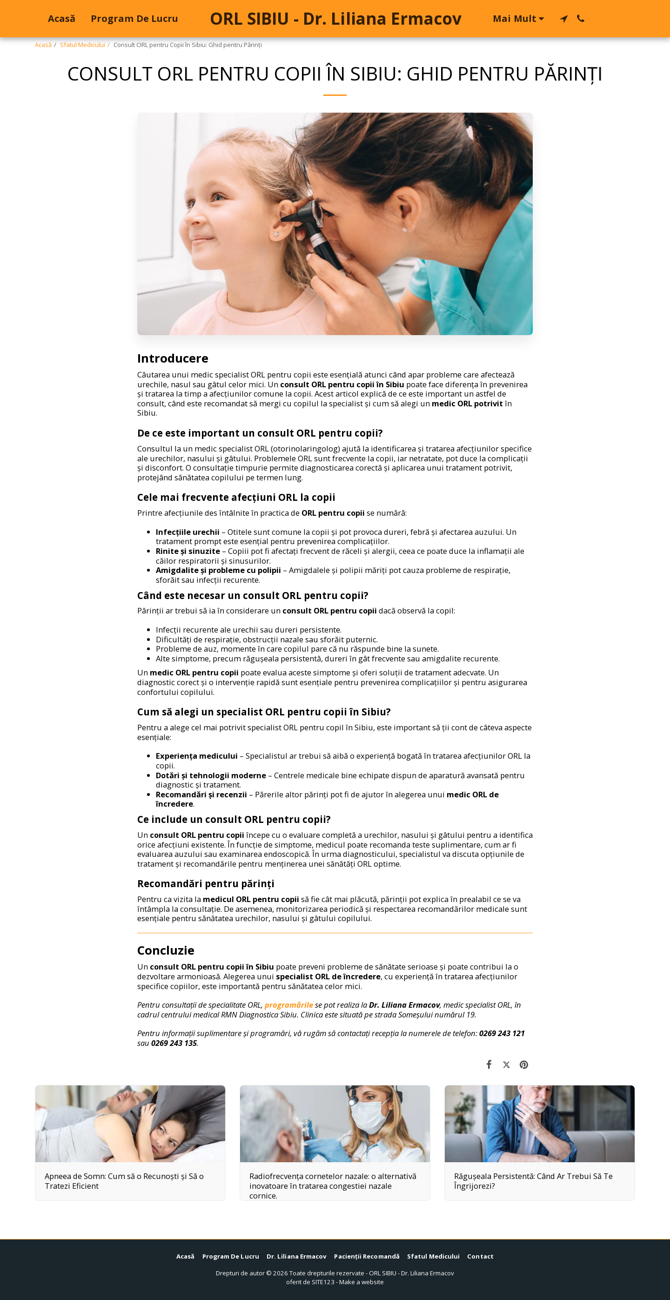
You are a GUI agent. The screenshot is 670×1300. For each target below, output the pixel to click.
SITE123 (323, 1282)
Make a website (361, 1282)
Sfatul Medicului (82, 44)
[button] (564, 18)
